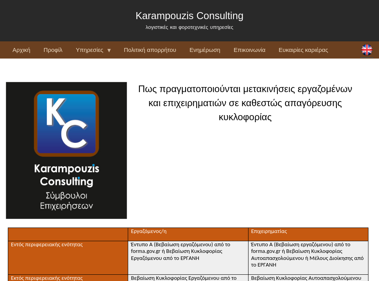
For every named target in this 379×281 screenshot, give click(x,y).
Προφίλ (53, 49)
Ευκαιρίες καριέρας (303, 49)
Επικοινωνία (249, 49)
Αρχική (21, 49)
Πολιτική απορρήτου (150, 49)
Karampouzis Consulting (189, 15)
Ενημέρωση (205, 49)
